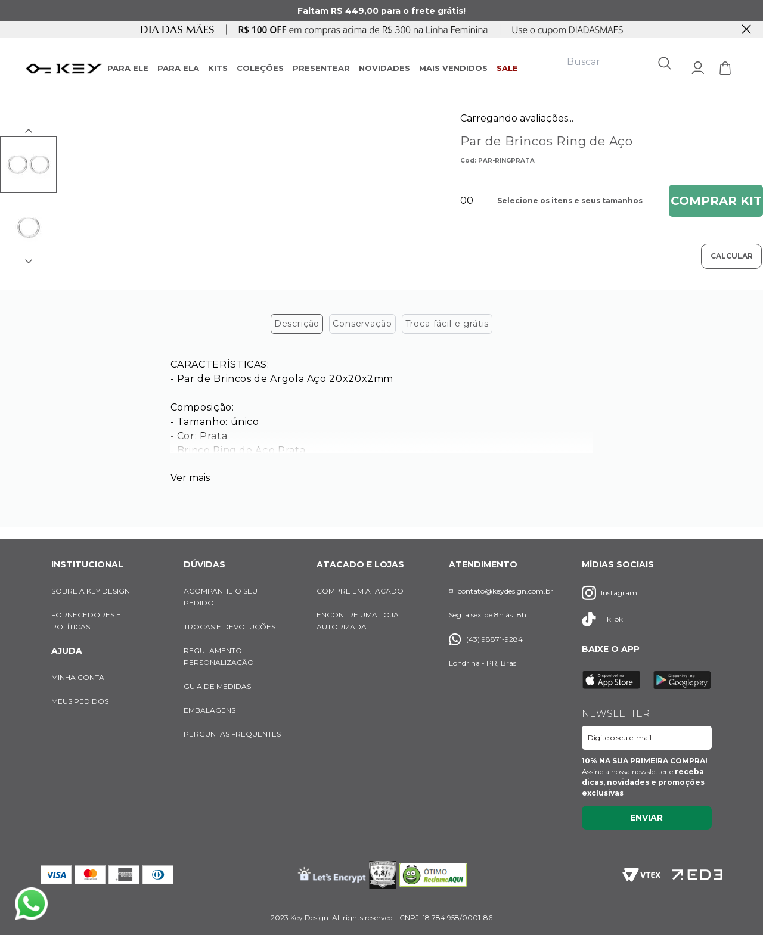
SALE (507, 68)
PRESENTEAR (321, 68)
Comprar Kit (716, 201)
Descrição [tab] (297, 327)
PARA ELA (178, 68)
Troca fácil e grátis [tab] (447, 327)
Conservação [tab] (362, 327)
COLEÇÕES (260, 68)
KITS (218, 68)
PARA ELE (127, 68)
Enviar (646, 817)
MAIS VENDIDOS (453, 68)
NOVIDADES (384, 68)
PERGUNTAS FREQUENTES (232, 733)
